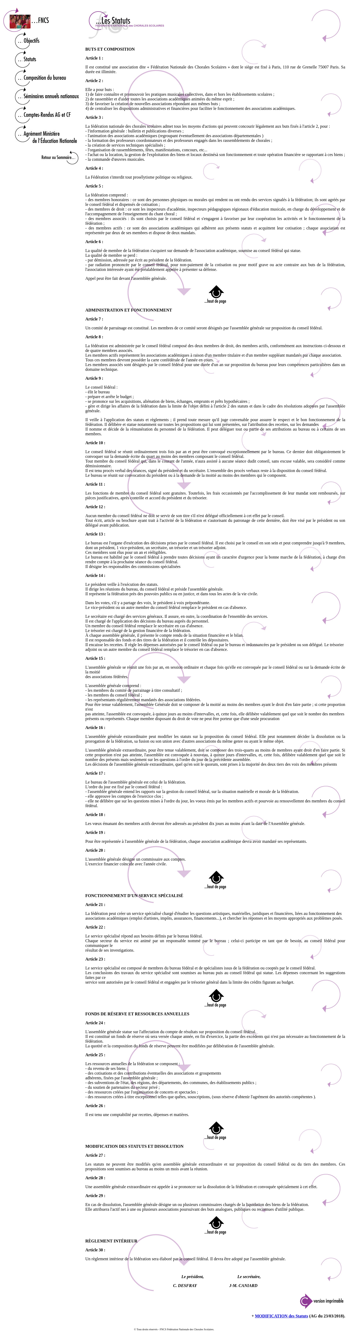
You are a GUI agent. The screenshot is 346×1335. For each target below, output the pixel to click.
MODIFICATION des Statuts (281, 1316)
